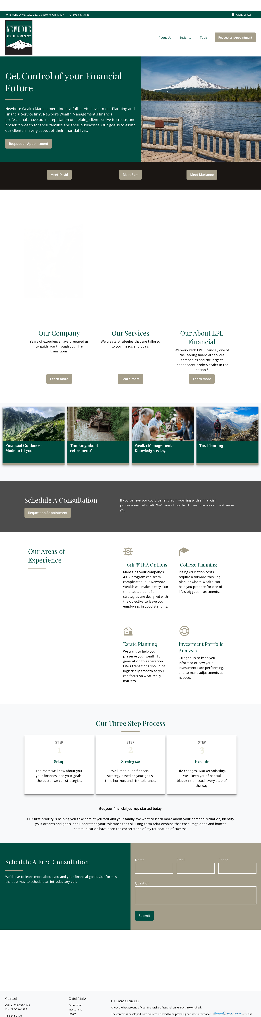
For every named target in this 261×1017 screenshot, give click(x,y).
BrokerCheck (194, 996)
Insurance (74, 1007)
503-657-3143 (78, 3)
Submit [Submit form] (144, 905)
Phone (223, 849)
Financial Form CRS (127, 990)
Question (142, 872)
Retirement (75, 994)
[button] (165, 26)
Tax (71, 1011)
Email (181, 849)
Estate (72, 1003)
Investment (75, 998)
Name (139, 849)
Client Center (241, 3)
